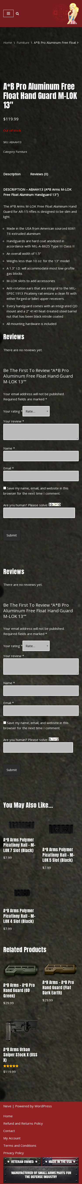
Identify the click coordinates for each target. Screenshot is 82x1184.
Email (8, 468)
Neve (7, 1106)
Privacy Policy (13, 1153)
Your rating (13, 411)
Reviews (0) (39, 174)
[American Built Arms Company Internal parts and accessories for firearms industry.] (65, 13)
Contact (9, 1131)
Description (12, 174)
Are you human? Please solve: (39, 510)
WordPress (43, 1106)
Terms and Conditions (19, 1145)
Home (7, 43)
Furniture (23, 43)
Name (9, 448)
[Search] (17, 13)
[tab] (12, 174)
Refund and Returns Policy (23, 1123)
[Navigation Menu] (8, 13)
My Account (12, 1138)
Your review (13, 421)
